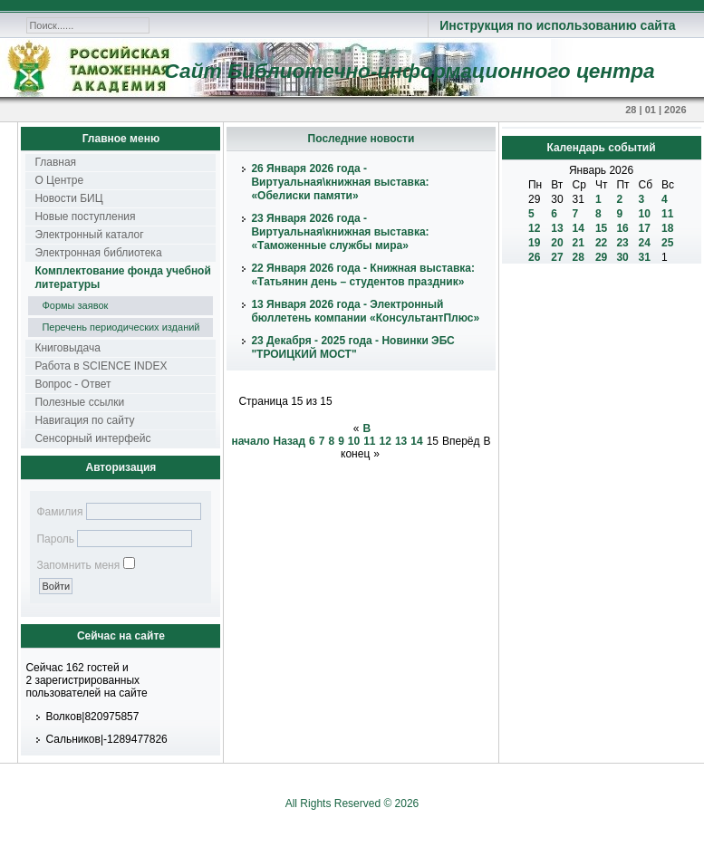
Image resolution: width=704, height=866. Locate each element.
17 (645, 228)
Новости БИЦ (68, 198)
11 (369, 441)
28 (578, 257)
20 (557, 242)
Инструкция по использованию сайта (557, 25)
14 (416, 441)
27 (557, 257)
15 (601, 228)
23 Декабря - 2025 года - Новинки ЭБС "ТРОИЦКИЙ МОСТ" (352, 347)
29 (601, 257)
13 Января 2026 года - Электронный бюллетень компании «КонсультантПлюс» (365, 311)
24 (645, 242)
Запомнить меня (78, 565)
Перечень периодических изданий (120, 327)
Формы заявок (75, 305)
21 (578, 242)
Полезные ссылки (79, 402)
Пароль (55, 539)
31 (645, 257)
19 (534, 242)
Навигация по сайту (84, 420)
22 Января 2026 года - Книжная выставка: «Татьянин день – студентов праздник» (363, 275)
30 (622, 257)
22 (601, 242)
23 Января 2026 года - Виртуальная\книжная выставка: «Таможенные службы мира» (340, 232)
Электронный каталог (88, 234)
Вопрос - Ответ (72, 384)
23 (622, 242)
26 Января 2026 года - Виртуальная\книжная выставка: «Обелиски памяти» (340, 182)
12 (385, 441)
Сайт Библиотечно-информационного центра (409, 70)
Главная (55, 162)
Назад (289, 441)
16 (622, 228)
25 (667, 242)
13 (401, 441)
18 (667, 228)
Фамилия (59, 511)
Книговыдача (67, 348)
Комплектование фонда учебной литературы (122, 278)
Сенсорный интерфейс (92, 438)
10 (354, 441)
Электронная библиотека (97, 252)
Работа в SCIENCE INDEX (100, 366)
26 (534, 257)
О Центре (58, 180)
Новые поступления (84, 216)
